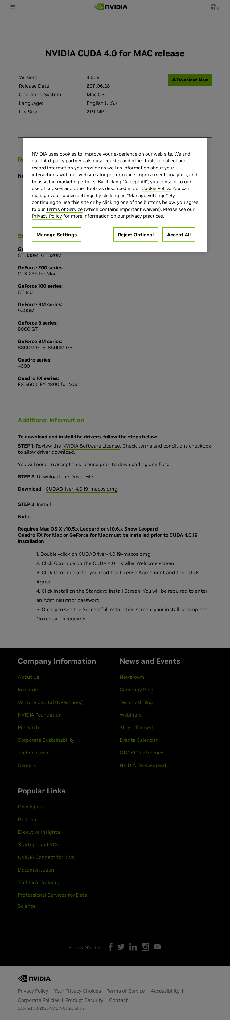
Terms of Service (64, 209)
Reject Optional (136, 234)
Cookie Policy (156, 188)
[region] (115, 195)
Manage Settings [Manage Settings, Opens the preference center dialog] (56, 234)
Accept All (179, 234)
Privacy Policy (47, 216)
